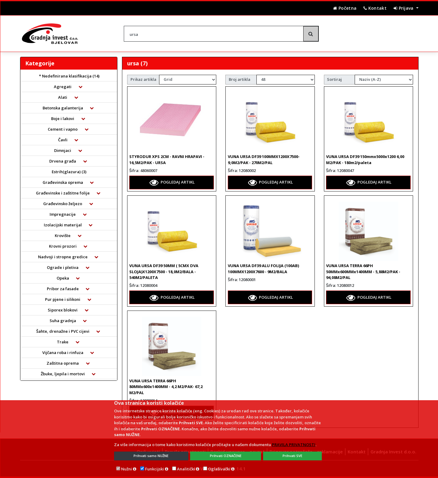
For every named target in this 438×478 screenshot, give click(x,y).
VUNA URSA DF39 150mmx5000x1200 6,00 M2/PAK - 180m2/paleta (365, 159)
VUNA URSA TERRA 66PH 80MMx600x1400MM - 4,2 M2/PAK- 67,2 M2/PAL (166, 386)
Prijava (404, 8)
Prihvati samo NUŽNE (151, 455)
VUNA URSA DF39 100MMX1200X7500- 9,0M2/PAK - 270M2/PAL (264, 159)
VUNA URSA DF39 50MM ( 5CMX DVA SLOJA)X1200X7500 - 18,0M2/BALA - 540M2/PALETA (163, 271)
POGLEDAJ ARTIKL (172, 182)
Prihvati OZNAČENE (226, 455)
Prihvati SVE (292, 455)
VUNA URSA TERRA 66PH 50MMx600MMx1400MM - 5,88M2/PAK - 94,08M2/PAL (363, 271)
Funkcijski (154, 469)
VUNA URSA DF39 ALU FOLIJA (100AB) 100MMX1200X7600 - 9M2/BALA (263, 268)
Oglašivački (219, 469)
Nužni (126, 469)
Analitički (186, 469)
